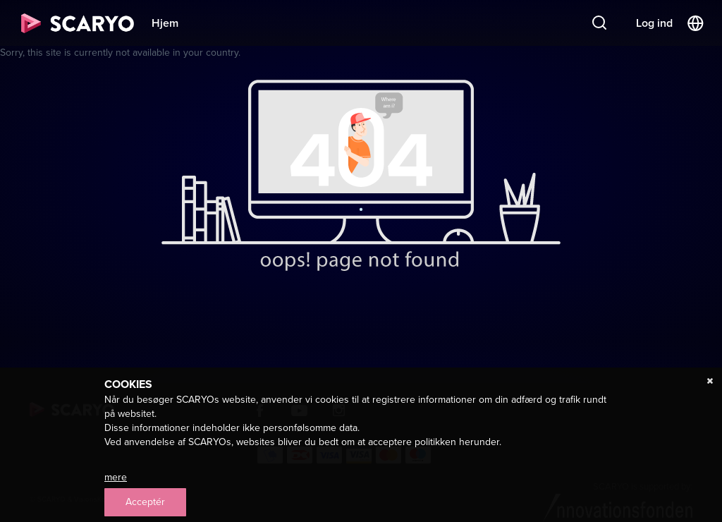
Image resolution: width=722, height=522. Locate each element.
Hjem (165, 23)
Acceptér (145, 501)
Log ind (654, 23)
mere (115, 477)
